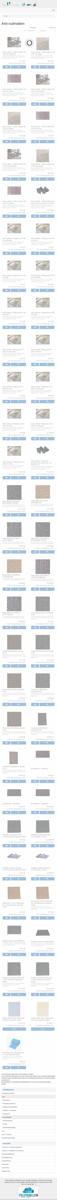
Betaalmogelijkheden (8, 1154)
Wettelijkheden (6, 1161)
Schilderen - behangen (9, 1110)
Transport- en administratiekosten (12, 1147)
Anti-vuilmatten (7, 1117)
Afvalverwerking (7, 1120)
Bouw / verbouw (7, 1134)
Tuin (3, 1131)
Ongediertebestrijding (9, 1127)
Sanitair (5, 1124)
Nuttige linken (6, 1171)
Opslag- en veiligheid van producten (13, 1150)
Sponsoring (5, 1167)
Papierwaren (6, 1100)
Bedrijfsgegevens (7, 1157)
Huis (3, 1097)
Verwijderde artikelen (8, 1093)
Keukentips (5, 1164)
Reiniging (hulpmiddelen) (10, 1107)
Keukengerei (6, 1114)
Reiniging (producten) (9, 1103)
